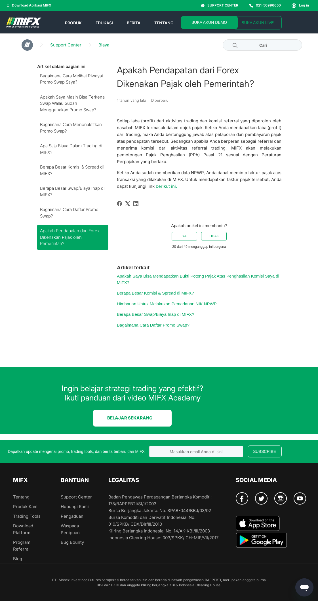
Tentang (21, 497)
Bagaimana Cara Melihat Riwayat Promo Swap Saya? (71, 79)
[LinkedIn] (135, 203)
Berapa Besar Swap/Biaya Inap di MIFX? (72, 191)
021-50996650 (265, 5)
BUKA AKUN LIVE (257, 22)
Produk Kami (26, 506)
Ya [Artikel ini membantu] (184, 236)
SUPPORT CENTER (219, 5)
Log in (300, 5)
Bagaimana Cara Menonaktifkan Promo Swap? (71, 128)
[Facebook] (119, 203)
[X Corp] (127, 203)
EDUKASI (104, 22)
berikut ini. (166, 186)
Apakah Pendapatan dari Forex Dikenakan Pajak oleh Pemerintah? (70, 237)
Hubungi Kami (75, 506)
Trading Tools (27, 516)
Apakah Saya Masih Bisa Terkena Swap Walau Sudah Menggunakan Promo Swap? (72, 103)
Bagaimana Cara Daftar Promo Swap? (69, 213)
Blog (17, 558)
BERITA (133, 22)
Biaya (103, 45)
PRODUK (73, 22)
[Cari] (262, 45)
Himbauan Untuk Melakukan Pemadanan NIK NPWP (167, 303)
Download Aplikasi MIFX (29, 5)
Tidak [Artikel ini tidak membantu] (214, 236)
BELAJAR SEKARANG (129, 418)
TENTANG (163, 22)
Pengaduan (72, 516)
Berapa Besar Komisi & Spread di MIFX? (72, 170)
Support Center (65, 45)
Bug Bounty (72, 542)
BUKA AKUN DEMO (209, 22)
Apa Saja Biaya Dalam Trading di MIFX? (71, 149)
